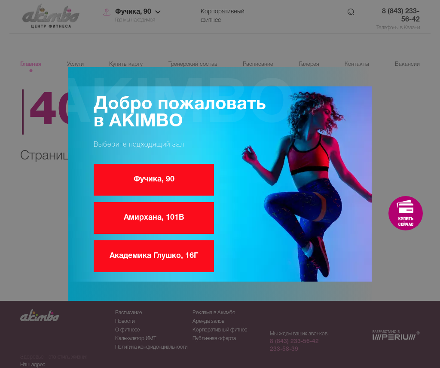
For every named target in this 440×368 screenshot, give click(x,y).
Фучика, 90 (154, 179)
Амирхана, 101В (154, 217)
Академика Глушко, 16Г (154, 256)
